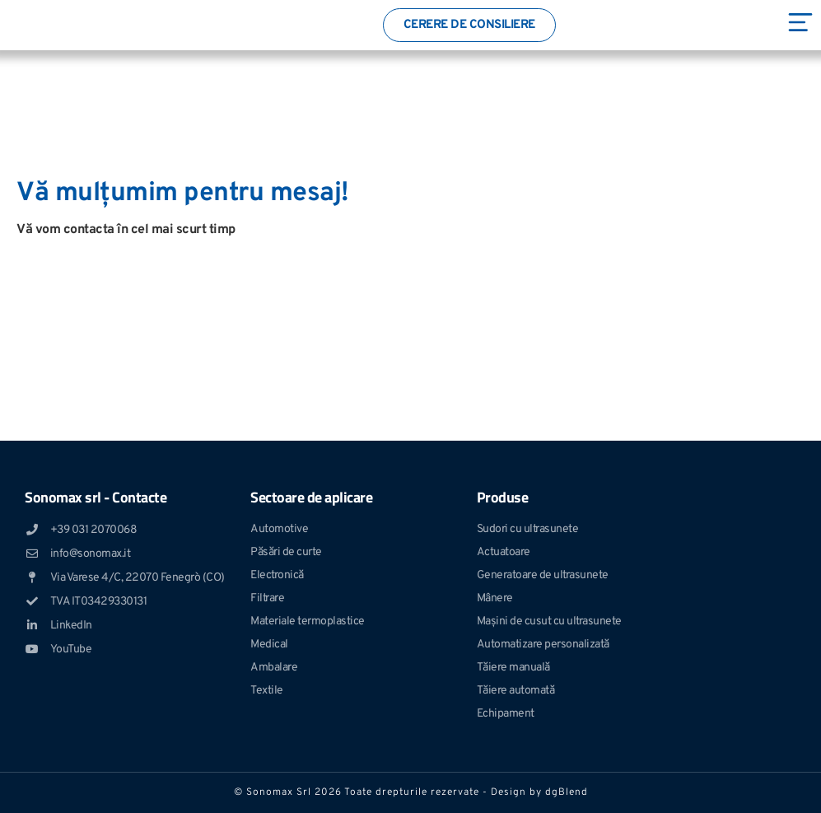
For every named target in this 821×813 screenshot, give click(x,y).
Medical (269, 645)
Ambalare (273, 668)
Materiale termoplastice (307, 621)
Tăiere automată (516, 691)
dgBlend (566, 792)
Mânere (495, 598)
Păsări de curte (286, 552)
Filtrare (267, 598)
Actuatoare (503, 552)
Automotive (279, 529)
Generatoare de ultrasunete (543, 575)
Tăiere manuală (513, 668)
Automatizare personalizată (543, 645)
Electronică (277, 575)
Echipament (505, 714)
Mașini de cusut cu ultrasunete (549, 621)
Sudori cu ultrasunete (528, 529)
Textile (266, 691)
